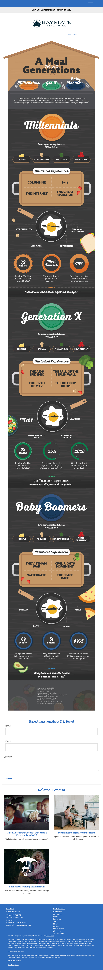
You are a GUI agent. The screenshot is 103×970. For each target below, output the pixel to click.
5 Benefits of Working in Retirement (27, 887)
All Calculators (58, 934)
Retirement (57, 912)
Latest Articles (58, 929)
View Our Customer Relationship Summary (51, 10)
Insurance (57, 919)
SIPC (14, 957)
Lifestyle (56, 926)
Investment (57, 914)
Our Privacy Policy (13, 965)
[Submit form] (10, 778)
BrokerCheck (50, 935)
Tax (54, 921)
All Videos (57, 931)
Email (8, 741)
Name (8, 726)
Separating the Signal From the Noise (76, 833)
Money (55, 924)
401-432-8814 (72, 35)
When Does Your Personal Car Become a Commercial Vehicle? (27, 834)
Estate (55, 917)
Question (8, 757)
